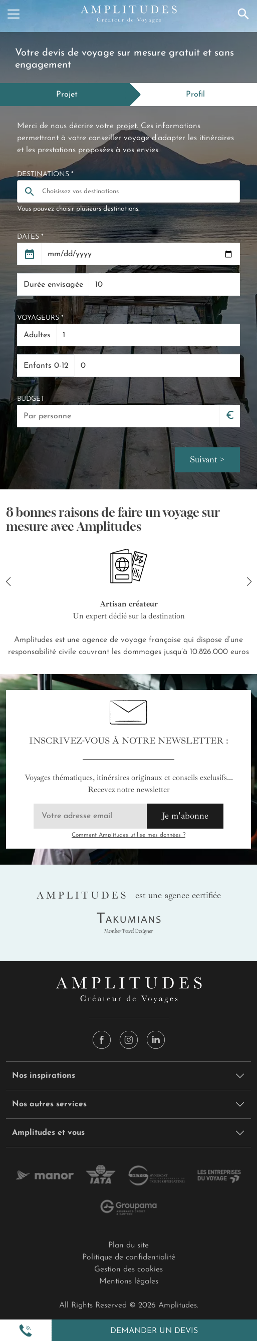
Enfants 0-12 (46, 366)
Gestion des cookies (128, 1269)
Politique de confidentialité (128, 1257)
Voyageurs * (40, 318)
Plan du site (128, 1245)
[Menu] (13, 14)
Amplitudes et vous (48, 1133)
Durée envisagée (53, 285)
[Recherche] (243, 14)
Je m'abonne (185, 815)
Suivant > (207, 459)
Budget (31, 399)
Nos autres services (49, 1104)
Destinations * (45, 174)
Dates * (30, 237)
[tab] (65, 94)
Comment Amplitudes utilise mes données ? (128, 835)
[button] (25, 1330)
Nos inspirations (43, 1076)
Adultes (37, 335)
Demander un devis (154, 1331)
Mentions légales (128, 1281)
